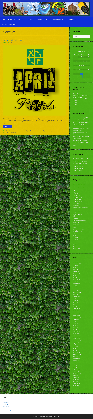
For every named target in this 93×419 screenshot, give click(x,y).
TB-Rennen (76, 239)
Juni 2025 (75, 266)
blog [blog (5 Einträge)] (84, 118)
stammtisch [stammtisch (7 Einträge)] (81, 142)
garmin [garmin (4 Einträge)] (80, 122)
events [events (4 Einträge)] (87, 120)
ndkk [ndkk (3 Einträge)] (85, 135)
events (20, 130)
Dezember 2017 (77, 335)
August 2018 (76, 319)
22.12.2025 (76, 104)
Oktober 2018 (76, 316)
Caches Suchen (77, 199)
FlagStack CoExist (77, 215)
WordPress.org (7, 410)
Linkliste (75, 228)
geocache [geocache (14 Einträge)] (85, 122)
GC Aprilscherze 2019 (12, 40)
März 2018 (75, 329)
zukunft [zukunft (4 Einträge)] (74, 145)
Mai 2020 (75, 285)
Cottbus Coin (76, 205)
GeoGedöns (76, 224)
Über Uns (75, 246)
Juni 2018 (75, 323)
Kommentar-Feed (7, 408)
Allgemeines (76, 191)
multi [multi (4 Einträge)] (82, 135)
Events (40, 19)
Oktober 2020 (76, 283)
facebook (25, 130)
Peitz (74, 233)
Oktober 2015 (76, 377)
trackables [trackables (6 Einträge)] (77, 144)
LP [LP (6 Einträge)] (77, 135)
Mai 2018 (75, 325)
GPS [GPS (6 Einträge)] (81, 130)
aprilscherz (13, 130)
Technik (75, 241)
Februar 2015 (76, 383)
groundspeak (36, 130)
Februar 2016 (76, 369)
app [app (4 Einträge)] (78, 118)
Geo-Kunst (75, 218)
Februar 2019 (76, 308)
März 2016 (75, 367)
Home (3, 19)
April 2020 (75, 287)
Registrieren (6, 402)
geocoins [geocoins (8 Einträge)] (75, 128)
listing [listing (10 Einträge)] (75, 135)
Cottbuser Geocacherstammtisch (81, 207)
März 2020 (75, 289)
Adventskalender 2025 (59, 19)
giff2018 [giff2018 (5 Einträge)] (78, 130)
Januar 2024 (76, 267)
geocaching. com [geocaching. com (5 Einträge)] (77, 127)
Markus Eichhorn (77, 158)
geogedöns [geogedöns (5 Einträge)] (81, 128)
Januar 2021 (76, 281)
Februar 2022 (76, 273)
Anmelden (5, 404)
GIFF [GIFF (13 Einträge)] (74, 130)
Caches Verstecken (78, 201)
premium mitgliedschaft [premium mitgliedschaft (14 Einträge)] (78, 139)
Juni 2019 (75, 300)
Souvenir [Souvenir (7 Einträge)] (75, 142)
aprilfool (9, 130)
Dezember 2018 (77, 312)
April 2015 (75, 381)
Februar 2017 (76, 352)
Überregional (76, 248)
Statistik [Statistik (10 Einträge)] (86, 142)
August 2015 (76, 379)
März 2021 (75, 277)
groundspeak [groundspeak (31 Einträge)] (78, 132)
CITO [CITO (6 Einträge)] (86, 118)
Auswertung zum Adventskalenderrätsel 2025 (80, 98)
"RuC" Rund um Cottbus (79, 184)
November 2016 (77, 356)
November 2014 (77, 389)
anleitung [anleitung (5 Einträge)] (75, 118)
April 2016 (75, 366)
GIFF (74, 226)
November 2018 (77, 314)
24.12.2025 (76, 100)
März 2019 (75, 306)
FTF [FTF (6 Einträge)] (77, 122)
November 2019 (77, 294)
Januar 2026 (76, 262)
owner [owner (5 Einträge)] (82, 136)
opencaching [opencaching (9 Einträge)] (76, 136)
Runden (75, 235)
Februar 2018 (76, 331)
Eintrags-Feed (6, 406)
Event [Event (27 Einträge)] (84, 120)
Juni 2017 (75, 346)
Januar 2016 (76, 371)
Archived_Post (76, 195)
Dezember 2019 (77, 292)
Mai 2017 (75, 348)
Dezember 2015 (77, 373)
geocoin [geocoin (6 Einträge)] (83, 127)
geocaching (29, 130)
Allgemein (12, 19)
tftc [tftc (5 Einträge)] (73, 144)
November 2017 (77, 337)
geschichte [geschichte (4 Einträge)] (86, 128)
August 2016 (76, 360)
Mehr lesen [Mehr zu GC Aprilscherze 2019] (7, 127)
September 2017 (77, 341)
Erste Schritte (76, 211)
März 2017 (75, 350)
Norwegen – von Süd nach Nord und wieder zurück (81, 230)
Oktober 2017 (76, 339)
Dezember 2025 (77, 264)
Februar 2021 (76, 279)
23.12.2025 (76, 102)
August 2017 (76, 343)
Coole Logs (76, 203)
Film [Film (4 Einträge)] (74, 122)
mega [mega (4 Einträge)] (79, 135)
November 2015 (77, 375)
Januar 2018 (76, 333)
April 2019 (75, 304)
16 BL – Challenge (77, 186)
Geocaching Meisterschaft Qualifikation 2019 (79, 221)
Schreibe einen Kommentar (11, 132)
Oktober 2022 (76, 271)
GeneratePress (56, 416)
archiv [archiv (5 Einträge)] (81, 118)
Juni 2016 (75, 362)
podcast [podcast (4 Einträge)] (74, 138)
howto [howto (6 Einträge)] (85, 133)
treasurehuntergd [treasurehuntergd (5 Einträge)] (84, 144)
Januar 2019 (76, 310)
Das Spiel (22, 19)
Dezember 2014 (77, 387)
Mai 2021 (75, 275)
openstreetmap (48, 130)
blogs (18, 130)
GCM (74, 216)
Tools (49, 19)
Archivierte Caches (77, 197)
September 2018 (77, 317)
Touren (31, 19)
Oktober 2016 (76, 358)
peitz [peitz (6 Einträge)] (87, 136)
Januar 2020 (76, 291)
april (6, 130)
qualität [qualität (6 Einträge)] (85, 140)
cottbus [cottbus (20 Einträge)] (78, 120)
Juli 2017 (75, 344)
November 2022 (77, 269)
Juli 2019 (75, 298)
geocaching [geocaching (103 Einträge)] (79, 124)
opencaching (42, 130)
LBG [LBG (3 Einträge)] (88, 133)
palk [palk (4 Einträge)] (85, 136)
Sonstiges (73, 19)
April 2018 (75, 327)
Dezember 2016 (77, 354)
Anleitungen (76, 193)
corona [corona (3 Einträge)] (74, 120)
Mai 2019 (75, 302)
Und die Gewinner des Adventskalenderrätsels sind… (80, 94)
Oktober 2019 (76, 296)
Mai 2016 (75, 364)
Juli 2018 (75, 321)
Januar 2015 (76, 385)
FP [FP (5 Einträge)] (75, 122)
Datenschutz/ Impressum (10, 24)
